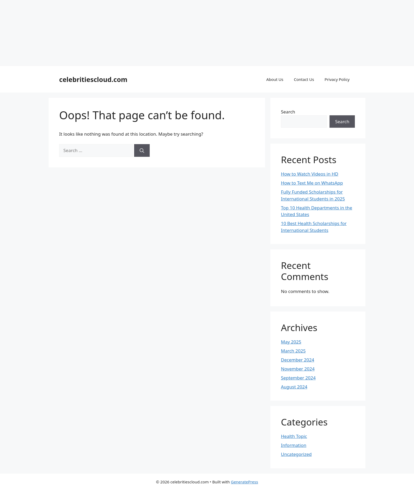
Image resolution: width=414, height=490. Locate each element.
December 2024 (297, 360)
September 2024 (298, 378)
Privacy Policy (337, 79)
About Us (274, 79)
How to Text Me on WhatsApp (312, 183)
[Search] (142, 150)
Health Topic (294, 436)
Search (288, 112)
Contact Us (304, 79)
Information (293, 445)
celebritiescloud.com (93, 79)
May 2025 (291, 342)
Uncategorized (296, 454)
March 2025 (293, 351)
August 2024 (294, 387)
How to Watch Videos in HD (309, 174)
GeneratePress (244, 481)
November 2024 (297, 369)
